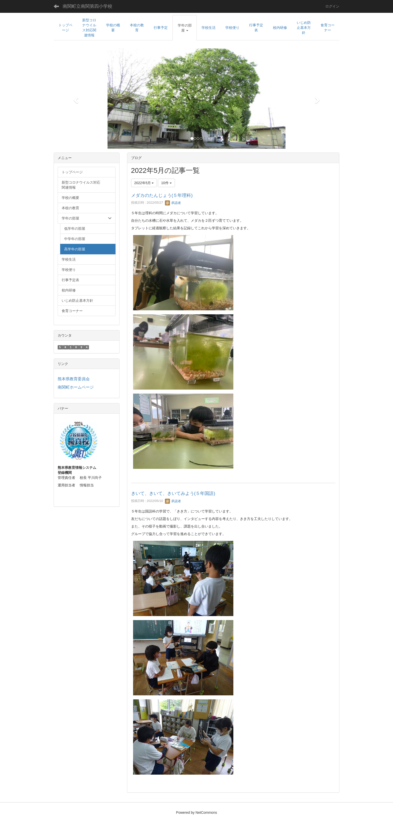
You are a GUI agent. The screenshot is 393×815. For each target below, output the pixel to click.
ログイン (332, 6)
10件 (166, 183)
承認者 (173, 203)
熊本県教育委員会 (74, 379)
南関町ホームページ (76, 387)
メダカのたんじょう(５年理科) (162, 195)
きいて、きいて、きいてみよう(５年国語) (173, 493)
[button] (185, 27)
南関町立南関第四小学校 (87, 6)
